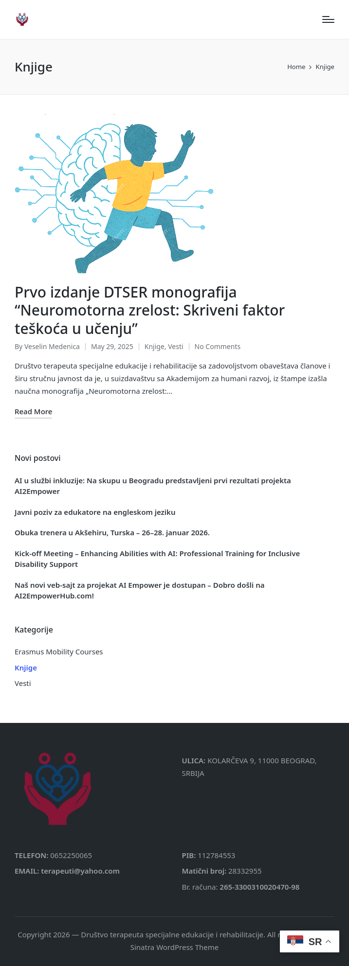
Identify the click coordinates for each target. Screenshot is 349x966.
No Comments (218, 346)
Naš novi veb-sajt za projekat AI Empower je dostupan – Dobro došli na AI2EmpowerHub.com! (140, 590)
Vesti (175, 346)
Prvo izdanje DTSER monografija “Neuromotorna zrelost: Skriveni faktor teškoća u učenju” (150, 310)
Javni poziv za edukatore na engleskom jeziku (95, 512)
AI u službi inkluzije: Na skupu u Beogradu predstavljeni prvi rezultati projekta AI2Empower (153, 485)
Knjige (155, 346)
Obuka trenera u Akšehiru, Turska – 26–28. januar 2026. (112, 532)
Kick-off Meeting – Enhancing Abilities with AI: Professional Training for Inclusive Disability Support (157, 558)
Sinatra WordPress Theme (174, 947)
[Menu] (328, 19)
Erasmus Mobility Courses (59, 651)
